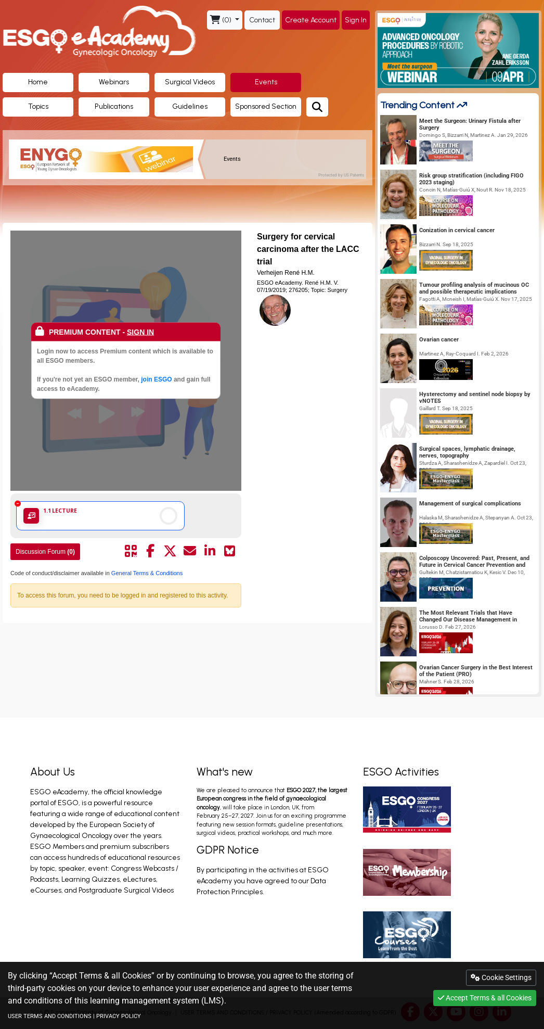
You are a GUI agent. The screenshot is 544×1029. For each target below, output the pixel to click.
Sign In (356, 20)
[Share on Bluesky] (229, 551)
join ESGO (156, 379)
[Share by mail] (190, 551)
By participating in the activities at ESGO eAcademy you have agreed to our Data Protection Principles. (263, 881)
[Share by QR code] (130, 551)
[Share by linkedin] (209, 551)
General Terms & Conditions (146, 573)
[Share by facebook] (150, 551)
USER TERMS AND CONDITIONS (50, 1016)
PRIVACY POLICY (118, 1016)
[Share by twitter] (170, 551)
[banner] (107, 159)
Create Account (310, 20)
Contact (262, 20)
